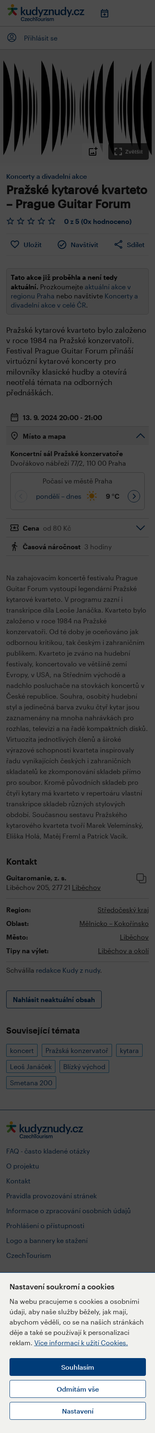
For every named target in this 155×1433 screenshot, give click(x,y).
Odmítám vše (78, 1389)
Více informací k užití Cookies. (81, 1342)
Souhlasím (77, 1367)
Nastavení (77, 1411)
